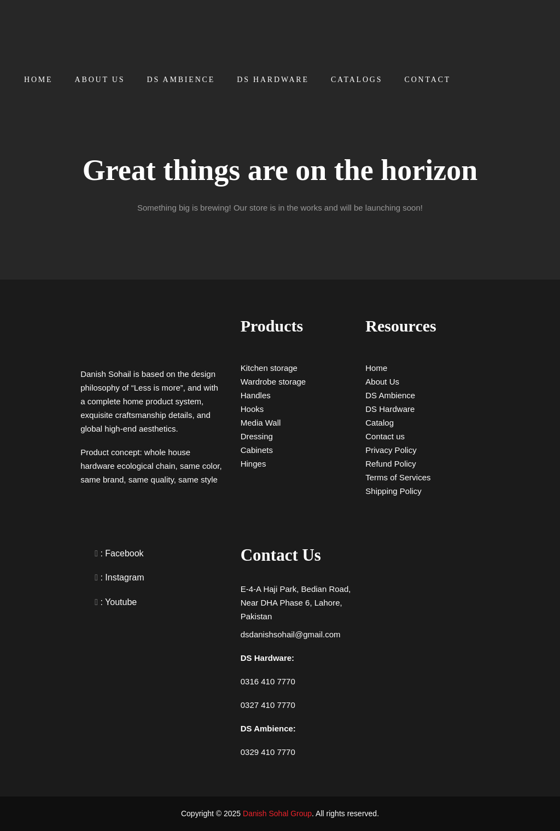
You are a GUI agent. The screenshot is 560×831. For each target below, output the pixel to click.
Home (38, 79)
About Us (100, 79)
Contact (428, 79)
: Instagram (121, 577)
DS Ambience (181, 79)
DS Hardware (273, 79)
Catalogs (356, 79)
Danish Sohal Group (277, 813)
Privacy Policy (390, 450)
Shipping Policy (393, 491)
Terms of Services (397, 477)
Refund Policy (390, 463)
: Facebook (121, 553)
